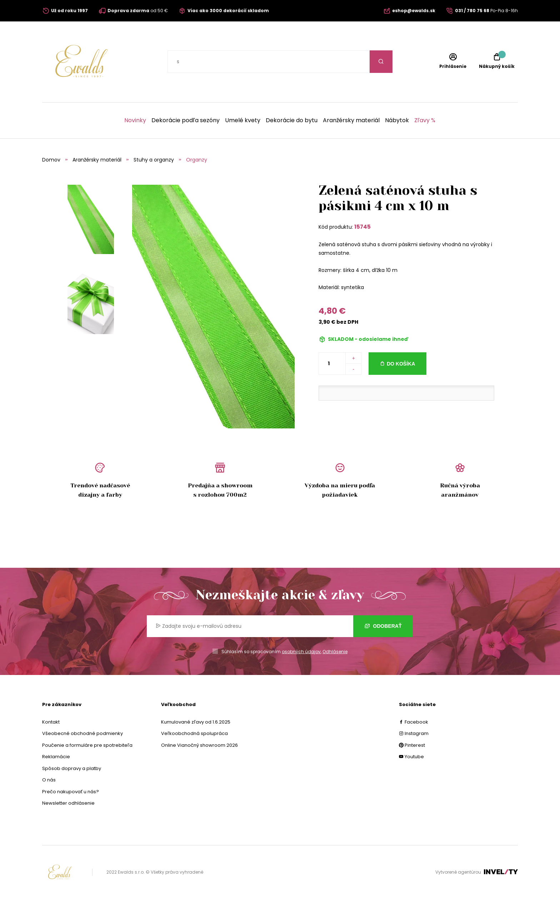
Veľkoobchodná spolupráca (194, 733)
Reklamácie (56, 756)
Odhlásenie (335, 652)
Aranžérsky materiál (351, 120)
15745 (362, 226)
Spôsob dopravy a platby (71, 768)
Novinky (135, 120)
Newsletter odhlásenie (68, 803)
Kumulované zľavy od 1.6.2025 (195, 722)
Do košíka (401, 364)
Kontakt (51, 722)
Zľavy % (424, 120)
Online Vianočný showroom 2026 (199, 745)
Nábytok (397, 120)
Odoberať (383, 626)
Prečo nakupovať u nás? (70, 791)
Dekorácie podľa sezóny (185, 120)
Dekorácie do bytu (292, 120)
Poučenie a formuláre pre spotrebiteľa (87, 745)
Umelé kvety (242, 120)
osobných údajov (301, 652)
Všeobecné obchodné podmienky (82, 733)
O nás (49, 779)
